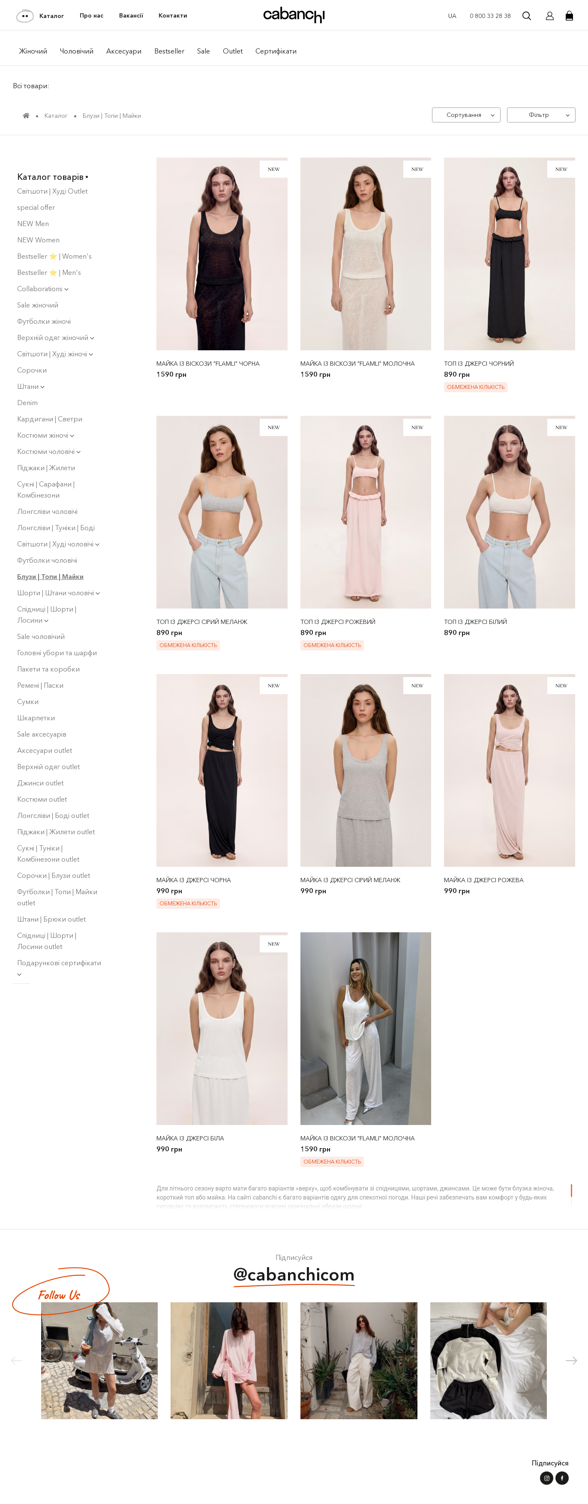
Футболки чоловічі (47, 539)
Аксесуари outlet (44, 729)
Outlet (233, 51)
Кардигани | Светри (49, 398)
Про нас (91, 15)
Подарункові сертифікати (59, 946)
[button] (571, 1361)
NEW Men (33, 203)
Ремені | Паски (40, 664)
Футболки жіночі (44, 300)
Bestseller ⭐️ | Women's (54, 235)
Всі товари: (31, 85)
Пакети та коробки (48, 648)
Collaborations (43, 268)
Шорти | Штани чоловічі (58, 572)
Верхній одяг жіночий (55, 317)
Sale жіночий (37, 284)
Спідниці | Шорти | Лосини (46, 594)
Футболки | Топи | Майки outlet (57, 876)
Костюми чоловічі (49, 431)
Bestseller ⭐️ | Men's (49, 252)
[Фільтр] (541, 114)
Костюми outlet (42, 778)
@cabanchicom (294, 1276)
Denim (27, 382)
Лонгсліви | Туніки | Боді (56, 507)
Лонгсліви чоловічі (47, 490)
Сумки (28, 681)
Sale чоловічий (41, 616)
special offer (36, 186)
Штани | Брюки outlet (51, 898)
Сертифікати (276, 51)
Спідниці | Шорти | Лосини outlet (46, 920)
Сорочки (32, 349)
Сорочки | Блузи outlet (53, 854)
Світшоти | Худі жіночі (55, 333)
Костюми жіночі (45, 414)
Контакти (173, 15)
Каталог (40, 16)
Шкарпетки (36, 697)
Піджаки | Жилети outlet (56, 811)
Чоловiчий (76, 51)
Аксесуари (123, 51)
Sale (203, 51)
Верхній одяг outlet (48, 746)
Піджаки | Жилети (46, 447)
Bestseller (169, 51)
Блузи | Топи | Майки (50, 556)
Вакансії (131, 15)
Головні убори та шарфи (57, 632)
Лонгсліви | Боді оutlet (53, 795)
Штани (31, 365)
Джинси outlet (40, 762)
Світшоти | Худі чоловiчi (58, 523)
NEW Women (38, 219)
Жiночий (33, 51)
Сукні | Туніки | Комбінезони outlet (48, 833)
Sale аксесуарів (41, 713)
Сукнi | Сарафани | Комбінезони (46, 469)
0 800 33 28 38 (490, 16)
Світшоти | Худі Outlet (52, 170)
